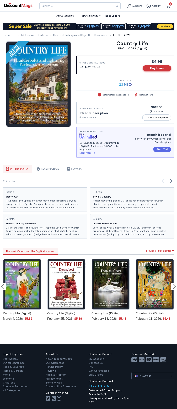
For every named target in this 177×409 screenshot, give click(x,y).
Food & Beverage (13, 367)
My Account (96, 359)
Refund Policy (54, 367)
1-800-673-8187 (99, 385)
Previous (3, 286)
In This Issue (17, 169)
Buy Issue (157, 68)
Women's (8, 378)
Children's (9, 382)
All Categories (11, 390)
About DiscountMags (59, 359)
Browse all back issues (160, 250)
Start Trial (162, 149)
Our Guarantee (55, 363)
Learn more (87, 152)
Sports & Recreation (15, 386)
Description (48, 169)
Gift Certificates (99, 371)
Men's (6, 374)
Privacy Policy (54, 378)
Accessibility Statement (61, 386)
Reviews (51, 371)
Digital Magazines (14, 363)
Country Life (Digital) (17, 313)
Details (74, 169)
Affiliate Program (56, 374)
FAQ (91, 367)
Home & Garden (13, 371)
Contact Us (96, 363)
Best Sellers (10, 359)
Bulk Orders (96, 374)
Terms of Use (54, 382)
